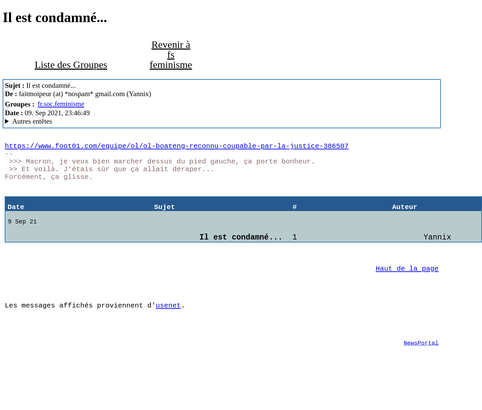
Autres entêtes (32, 121)
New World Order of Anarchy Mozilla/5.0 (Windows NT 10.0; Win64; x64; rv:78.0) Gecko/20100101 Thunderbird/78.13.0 (222, 121)
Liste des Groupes (70, 64)
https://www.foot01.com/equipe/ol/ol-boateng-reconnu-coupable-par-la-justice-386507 (176, 147)
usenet (168, 330)
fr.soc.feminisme (61, 104)
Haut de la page (407, 288)
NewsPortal (421, 372)
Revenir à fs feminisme (171, 54)
